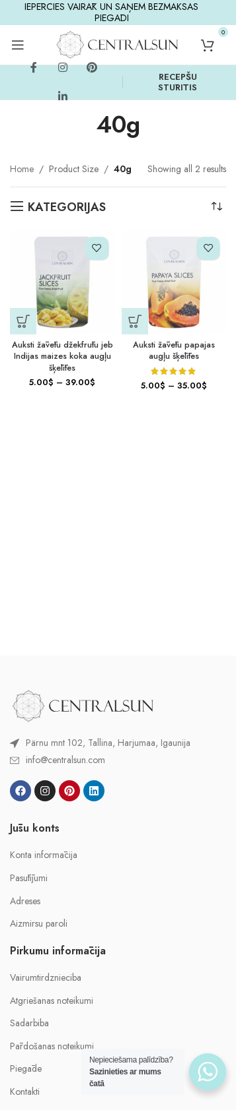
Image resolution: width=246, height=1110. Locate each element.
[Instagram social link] (62, 67)
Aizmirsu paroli (38, 923)
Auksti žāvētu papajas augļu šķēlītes (174, 351)
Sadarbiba (29, 1023)
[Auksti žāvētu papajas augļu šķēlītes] (174, 282)
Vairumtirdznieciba (45, 977)
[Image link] (82, 704)
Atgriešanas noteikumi (51, 1001)
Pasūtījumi (29, 878)
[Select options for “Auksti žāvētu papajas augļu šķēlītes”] (135, 321)
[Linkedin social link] (62, 96)
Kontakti (25, 1092)
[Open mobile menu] (18, 45)
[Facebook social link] (33, 67)
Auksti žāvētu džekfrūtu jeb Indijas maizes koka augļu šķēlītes (62, 356)
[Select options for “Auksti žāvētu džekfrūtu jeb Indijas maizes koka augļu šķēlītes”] (23, 321)
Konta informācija (43, 855)
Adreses (25, 901)
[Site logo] (117, 43)
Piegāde (26, 1069)
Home (22, 168)
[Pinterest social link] (91, 67)
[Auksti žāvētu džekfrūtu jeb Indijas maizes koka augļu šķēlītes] (62, 282)
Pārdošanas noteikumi (52, 1046)
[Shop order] (216, 207)
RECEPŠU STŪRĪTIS (177, 82)
